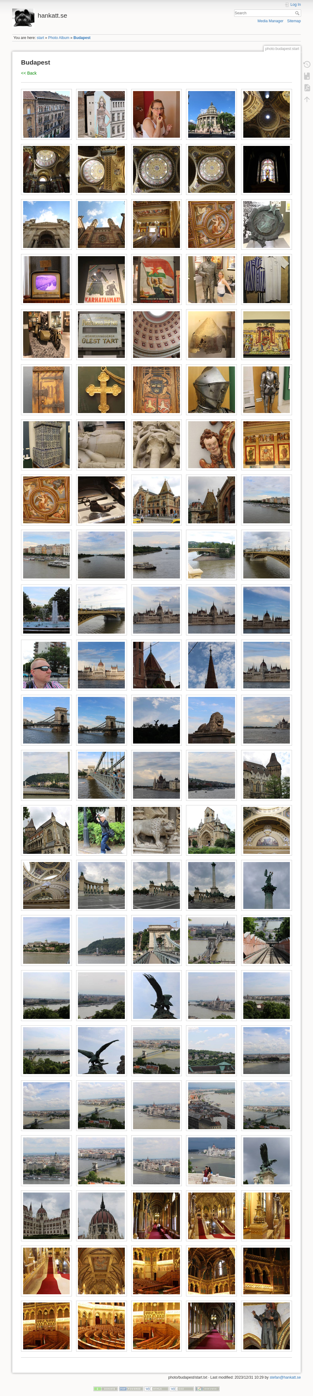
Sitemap (294, 21)
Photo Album (58, 38)
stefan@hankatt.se (285, 1377)
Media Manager (270, 21)
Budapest (81, 38)
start (40, 38)
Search (298, 13)
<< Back (29, 73)
